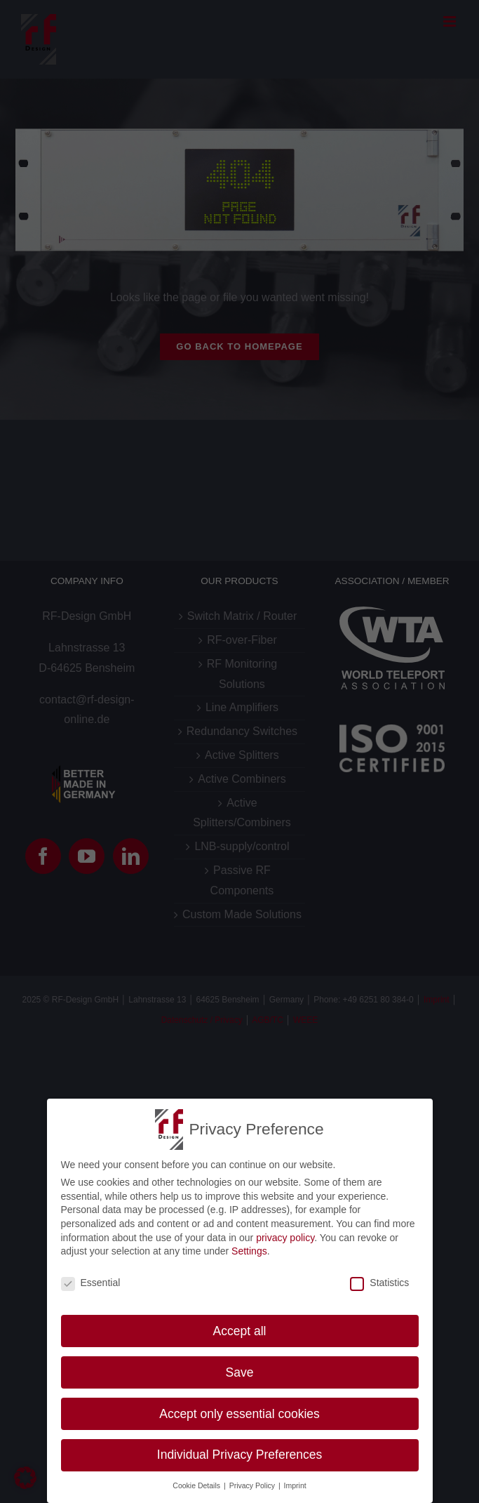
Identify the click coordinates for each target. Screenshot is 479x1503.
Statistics (379, 1282)
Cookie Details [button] (197, 1485)
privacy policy (285, 1237)
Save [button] (240, 1372)
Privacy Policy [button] (253, 1485)
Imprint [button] (295, 1485)
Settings (249, 1251)
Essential (91, 1282)
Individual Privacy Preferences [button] (239, 1455)
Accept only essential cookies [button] (239, 1414)
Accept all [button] (240, 1331)
